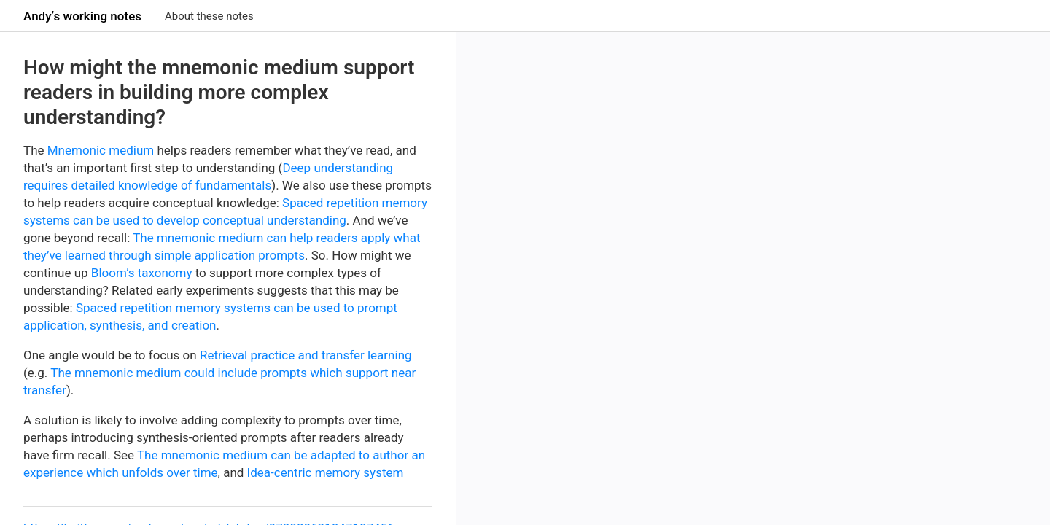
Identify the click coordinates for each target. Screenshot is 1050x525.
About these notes (209, 16)
